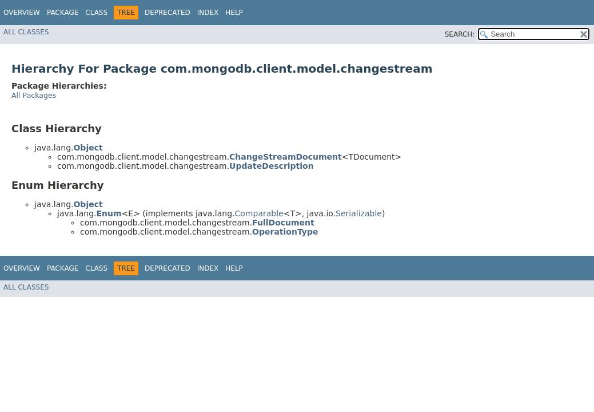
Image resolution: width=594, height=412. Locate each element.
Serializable (359, 213)
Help (234, 13)
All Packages (33, 95)
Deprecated (167, 13)
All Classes (26, 32)
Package (62, 13)
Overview (21, 13)
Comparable (259, 213)
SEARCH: (460, 34)
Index (208, 13)
